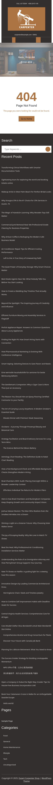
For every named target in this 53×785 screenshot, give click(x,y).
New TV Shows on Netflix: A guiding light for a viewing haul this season (24, 573)
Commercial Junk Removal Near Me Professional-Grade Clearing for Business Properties (24, 226)
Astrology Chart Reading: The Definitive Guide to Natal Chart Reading (24, 458)
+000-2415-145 (34, 4)
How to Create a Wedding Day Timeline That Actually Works (23, 293)
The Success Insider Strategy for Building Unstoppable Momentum (24, 660)
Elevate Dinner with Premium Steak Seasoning (23, 418)
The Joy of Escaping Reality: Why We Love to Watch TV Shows (24, 537)
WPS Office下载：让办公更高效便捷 (18, 667)
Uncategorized (9, 764)
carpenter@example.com (22, 35)
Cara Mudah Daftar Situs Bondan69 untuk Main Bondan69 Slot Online (26, 627)
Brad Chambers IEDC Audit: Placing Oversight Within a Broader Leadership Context (24, 483)
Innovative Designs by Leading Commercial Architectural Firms (25, 585)
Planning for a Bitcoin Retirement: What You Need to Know (26, 649)
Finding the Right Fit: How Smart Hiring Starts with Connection (22, 341)
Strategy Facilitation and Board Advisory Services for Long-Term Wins (26, 440)
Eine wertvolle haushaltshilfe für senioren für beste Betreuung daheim (23, 374)
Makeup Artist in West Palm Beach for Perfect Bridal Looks (26, 191)
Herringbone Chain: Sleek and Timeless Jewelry (23, 593)
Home (21, 57)
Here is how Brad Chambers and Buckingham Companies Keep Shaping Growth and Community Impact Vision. (25, 500)
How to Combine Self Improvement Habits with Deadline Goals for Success (25, 603)
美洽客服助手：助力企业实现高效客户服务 (20, 673)
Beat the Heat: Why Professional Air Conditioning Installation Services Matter (22, 549)
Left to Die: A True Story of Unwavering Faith (22, 258)
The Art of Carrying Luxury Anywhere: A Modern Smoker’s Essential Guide (26, 410)
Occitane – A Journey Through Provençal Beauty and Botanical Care (23, 428)
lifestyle (6, 753)
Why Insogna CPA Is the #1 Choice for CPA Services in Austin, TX (24, 202)
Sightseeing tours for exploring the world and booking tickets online (24, 181)
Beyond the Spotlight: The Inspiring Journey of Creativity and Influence (25, 305)
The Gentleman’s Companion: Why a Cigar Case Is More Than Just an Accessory (25, 386)
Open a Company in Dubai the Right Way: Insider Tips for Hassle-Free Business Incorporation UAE (25, 684)
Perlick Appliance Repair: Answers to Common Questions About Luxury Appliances (25, 329)
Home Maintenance (11, 747)
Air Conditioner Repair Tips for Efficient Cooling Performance (21, 250)
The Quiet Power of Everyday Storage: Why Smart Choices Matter (26, 268)
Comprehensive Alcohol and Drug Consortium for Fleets (27, 635)
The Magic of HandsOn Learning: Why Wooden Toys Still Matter (25, 214)
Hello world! (8, 703)
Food (5, 735)
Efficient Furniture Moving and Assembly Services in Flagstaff (23, 317)
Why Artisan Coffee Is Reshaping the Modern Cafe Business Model (22, 238)
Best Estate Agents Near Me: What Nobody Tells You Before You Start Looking (23, 281)
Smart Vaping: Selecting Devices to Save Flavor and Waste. (26, 363)
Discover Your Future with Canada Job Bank (21, 641)
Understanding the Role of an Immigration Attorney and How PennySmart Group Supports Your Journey (25, 561)
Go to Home (26, 118)
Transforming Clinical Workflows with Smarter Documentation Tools (21, 169)
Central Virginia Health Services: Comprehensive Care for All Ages (25, 615)
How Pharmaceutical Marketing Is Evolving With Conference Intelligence (21, 353)
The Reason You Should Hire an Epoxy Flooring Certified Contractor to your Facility (25, 398)
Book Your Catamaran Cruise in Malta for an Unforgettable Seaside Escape (26, 696)
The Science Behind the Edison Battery (19, 448)
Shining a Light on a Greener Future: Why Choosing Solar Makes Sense (25, 525)
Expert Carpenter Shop (29, 778)
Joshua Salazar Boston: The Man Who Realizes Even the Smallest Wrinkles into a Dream (24, 513)
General (6, 741)
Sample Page (7, 721)
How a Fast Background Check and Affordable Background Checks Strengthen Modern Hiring (26, 470)
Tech (5, 759)
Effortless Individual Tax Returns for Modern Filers (24, 490)
